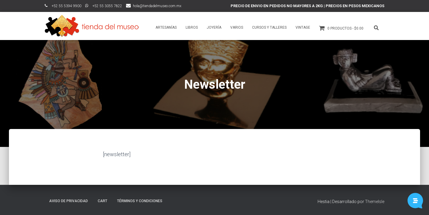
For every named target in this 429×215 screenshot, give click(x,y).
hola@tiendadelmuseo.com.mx (157, 6)
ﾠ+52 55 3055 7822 (103, 6)
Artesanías (166, 27)
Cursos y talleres (269, 27)
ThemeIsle (374, 201)
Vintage (303, 27)
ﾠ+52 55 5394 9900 (63, 6)
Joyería (214, 27)
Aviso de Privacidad (68, 201)
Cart (102, 201)
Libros (192, 27)
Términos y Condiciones (139, 201)
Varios (236, 27)
